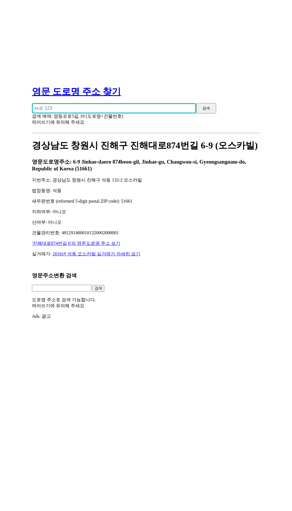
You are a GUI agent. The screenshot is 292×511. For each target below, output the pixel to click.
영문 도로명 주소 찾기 (76, 91)
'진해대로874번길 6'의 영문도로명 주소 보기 (76, 243)
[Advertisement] (146, 40)
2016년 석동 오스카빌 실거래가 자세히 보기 (96, 253)
